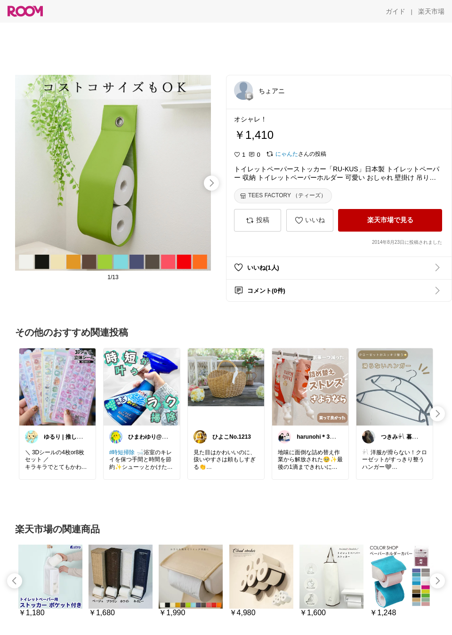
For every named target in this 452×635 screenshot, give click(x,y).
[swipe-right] (211, 183)
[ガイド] (395, 11)
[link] (57, 386)
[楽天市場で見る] (390, 220)
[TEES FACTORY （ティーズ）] (283, 195)
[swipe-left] (14, 580)
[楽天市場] (431, 11)
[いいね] (309, 220)
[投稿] (257, 220)
